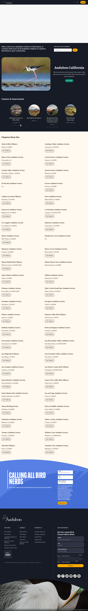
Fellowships (23, 534)
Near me (74, 2)
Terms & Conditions (66, 499)
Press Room (23, 537)
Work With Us (23, 531)
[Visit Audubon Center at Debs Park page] (16, 116)
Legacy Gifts (38, 539)
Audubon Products (40, 534)
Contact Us (23, 539)
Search (77, 2)
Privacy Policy (67, 486)
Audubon (8, 2)
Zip (59, 476)
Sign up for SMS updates (24, 542)
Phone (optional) (62, 481)
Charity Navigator (7, 554)
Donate (83, 2)
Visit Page (69, 80)
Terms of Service (61, 487)
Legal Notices (24, 562)
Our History (7, 534)
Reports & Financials (10, 545)
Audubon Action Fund (10, 548)
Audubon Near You (40, 531)
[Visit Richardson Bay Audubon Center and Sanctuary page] (52, 116)
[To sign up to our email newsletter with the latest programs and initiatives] (65, 472)
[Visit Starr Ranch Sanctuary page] (70, 116)
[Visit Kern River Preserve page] (34, 116)
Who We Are (7, 531)
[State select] (63, 50)
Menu (3, 2)
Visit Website (6, 150)
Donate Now (38, 537)
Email (60, 471)
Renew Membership (40, 542)
